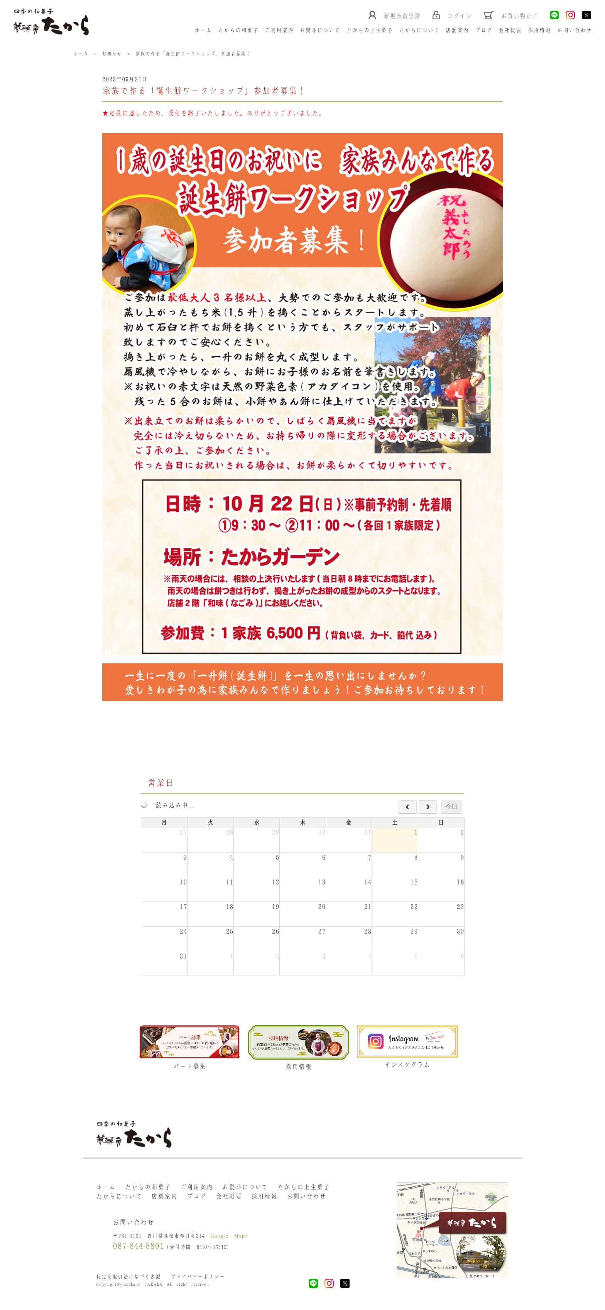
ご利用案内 (280, 30)
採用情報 (540, 30)
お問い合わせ (575, 30)
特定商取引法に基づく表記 (128, 1280)
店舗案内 (458, 30)
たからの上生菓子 (371, 30)
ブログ (484, 30)
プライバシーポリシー (198, 1280)
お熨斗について (321, 30)
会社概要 (511, 30)
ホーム (204, 30)
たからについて (420, 30)
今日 (451, 807)
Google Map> (230, 1239)
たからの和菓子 (239, 30)
